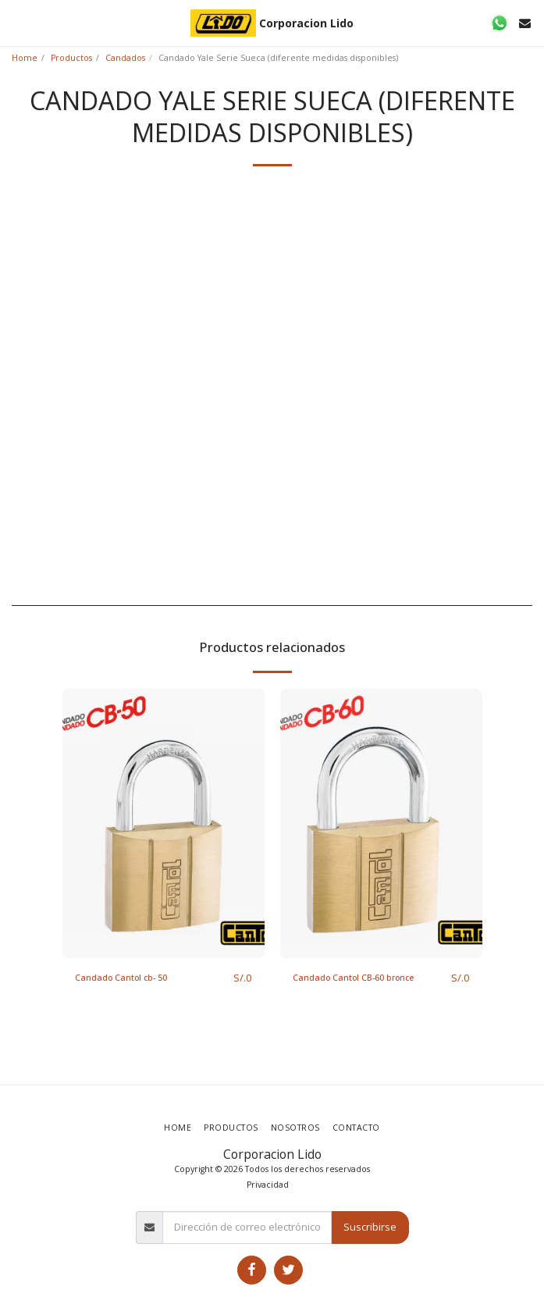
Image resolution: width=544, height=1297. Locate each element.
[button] (17, 22)
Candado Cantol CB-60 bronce (353, 977)
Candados (125, 57)
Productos (71, 57)
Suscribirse (369, 1227)
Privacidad (268, 1184)
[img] (163, 823)
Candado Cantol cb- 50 (121, 977)
